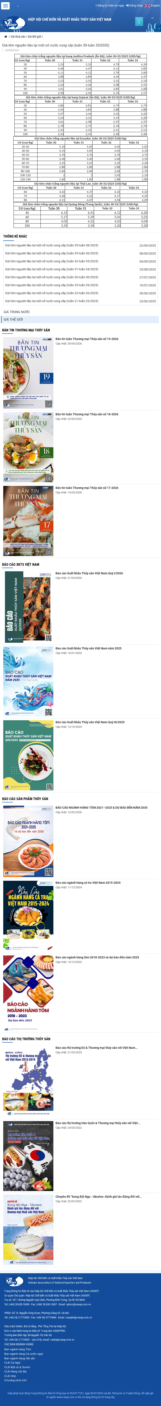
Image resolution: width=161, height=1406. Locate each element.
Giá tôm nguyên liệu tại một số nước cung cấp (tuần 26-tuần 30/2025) (51, 277)
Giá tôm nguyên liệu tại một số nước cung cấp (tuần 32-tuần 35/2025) (51, 261)
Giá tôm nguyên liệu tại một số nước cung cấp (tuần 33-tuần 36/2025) (51, 253)
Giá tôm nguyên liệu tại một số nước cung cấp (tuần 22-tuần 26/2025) (51, 293)
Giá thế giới (13, 319)
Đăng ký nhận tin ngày (110, 5)
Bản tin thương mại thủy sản (26, 330)
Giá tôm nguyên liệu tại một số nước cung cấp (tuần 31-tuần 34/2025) (51, 269)
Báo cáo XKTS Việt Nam (20, 564)
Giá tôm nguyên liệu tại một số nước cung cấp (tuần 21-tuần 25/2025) (51, 301)
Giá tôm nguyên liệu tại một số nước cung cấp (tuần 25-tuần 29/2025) (51, 285)
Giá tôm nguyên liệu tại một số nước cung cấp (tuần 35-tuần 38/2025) (51, 245)
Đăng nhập (134, 5)
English (152, 5)
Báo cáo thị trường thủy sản (26, 1039)
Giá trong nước (17, 312)
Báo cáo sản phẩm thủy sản (25, 799)
